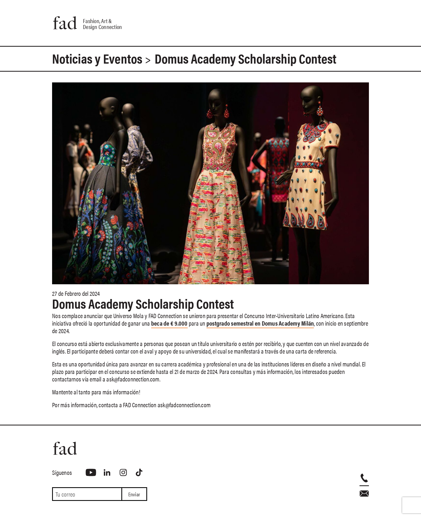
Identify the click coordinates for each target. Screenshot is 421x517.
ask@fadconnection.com (132, 378)
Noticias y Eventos (97, 58)
